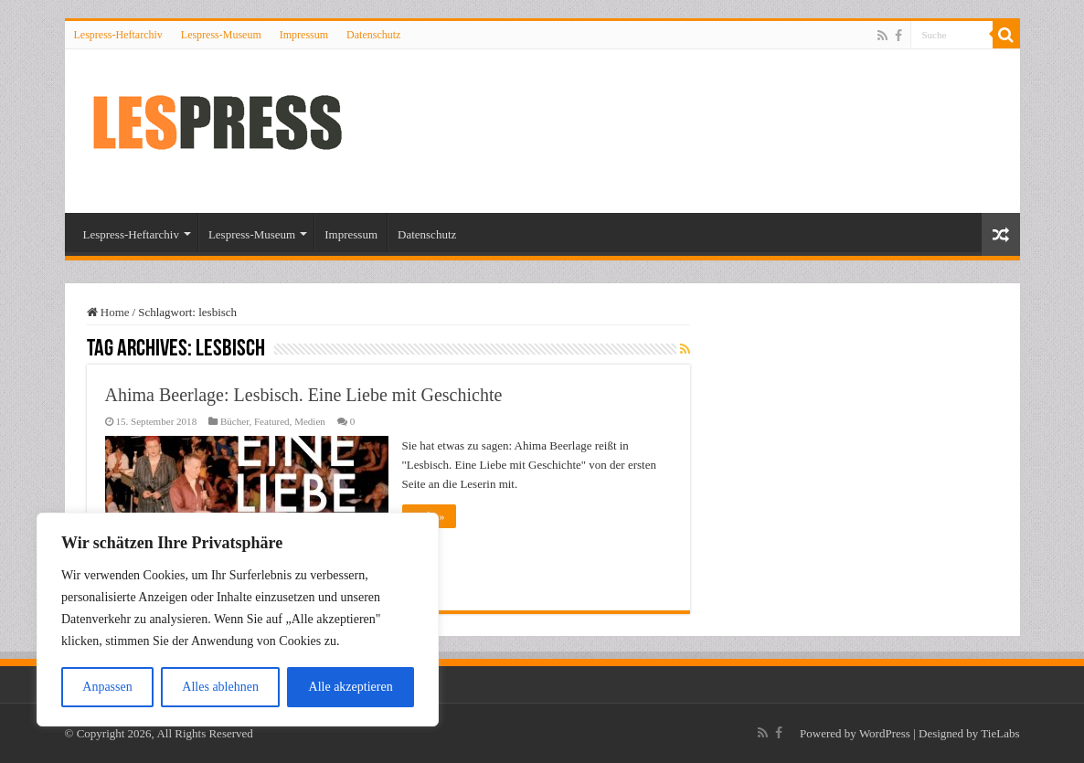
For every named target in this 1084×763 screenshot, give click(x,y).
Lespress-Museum (221, 34)
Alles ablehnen (220, 687)
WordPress (884, 733)
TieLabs (1000, 733)
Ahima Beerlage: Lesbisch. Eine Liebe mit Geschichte (304, 395)
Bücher (234, 421)
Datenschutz (373, 34)
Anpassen (107, 687)
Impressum (304, 34)
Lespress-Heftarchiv (118, 34)
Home (108, 312)
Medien (309, 421)
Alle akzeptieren (351, 687)
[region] (238, 619)
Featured (272, 421)
